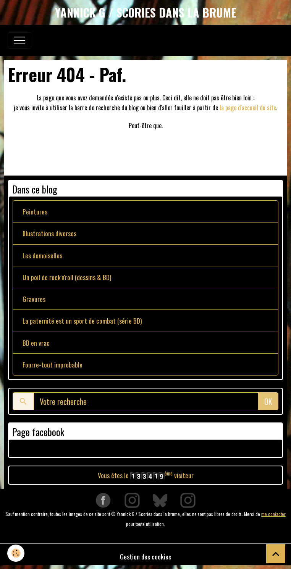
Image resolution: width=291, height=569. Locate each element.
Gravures (34, 299)
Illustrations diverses (49, 233)
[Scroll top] (275, 553)
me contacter (273, 514)
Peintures (35, 211)
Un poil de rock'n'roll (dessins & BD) (67, 277)
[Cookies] (16, 553)
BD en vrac (36, 343)
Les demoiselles (42, 255)
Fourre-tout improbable (52, 364)
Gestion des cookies (145, 556)
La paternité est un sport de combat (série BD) (82, 321)
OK (268, 401)
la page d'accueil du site (248, 107)
